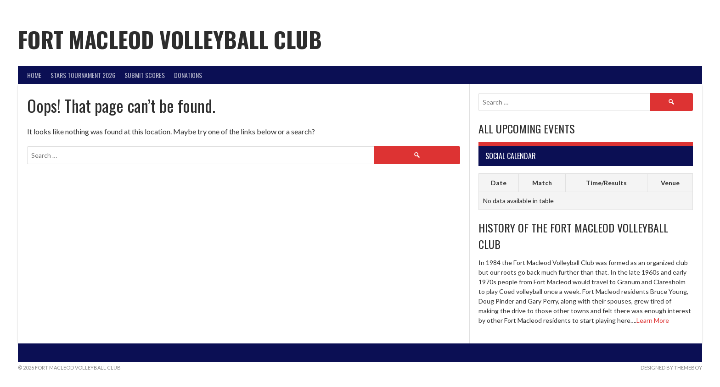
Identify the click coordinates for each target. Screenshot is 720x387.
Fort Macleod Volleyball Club (170, 39)
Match (542, 183)
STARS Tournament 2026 (83, 75)
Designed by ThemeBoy (671, 367)
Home (34, 75)
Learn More (652, 320)
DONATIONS (188, 75)
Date (498, 183)
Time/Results (606, 183)
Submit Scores (144, 75)
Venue (670, 183)
